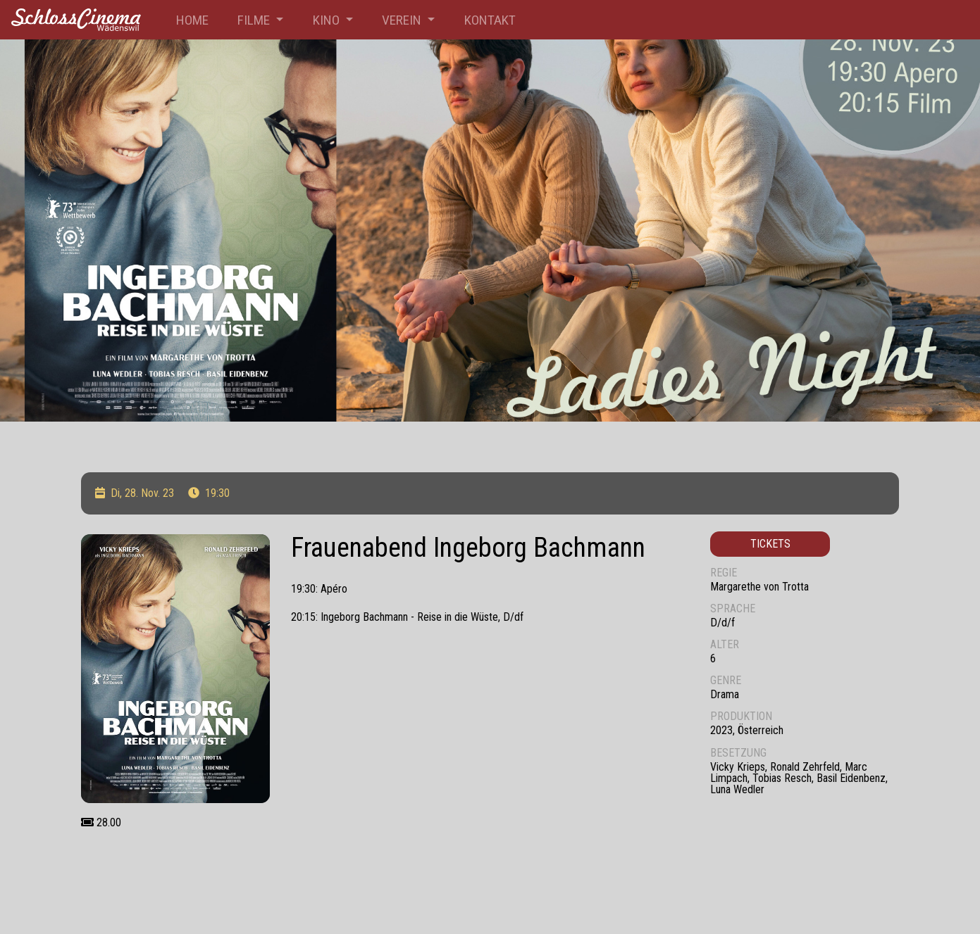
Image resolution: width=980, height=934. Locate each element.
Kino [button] (327, 20)
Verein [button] (403, 20)
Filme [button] (255, 20)
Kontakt (490, 20)
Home (192, 20)
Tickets (770, 543)
